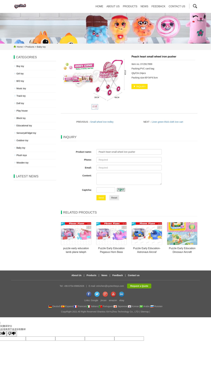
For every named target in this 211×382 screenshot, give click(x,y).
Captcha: (87, 190)
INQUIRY (139, 86)
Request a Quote (139, 286)
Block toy (21, 118)
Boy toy (20, 66)
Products (130, 6)
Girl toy (20, 73)
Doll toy (20, 103)
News (144, 6)
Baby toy (41, 47)
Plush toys (21, 155)
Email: (88, 167)
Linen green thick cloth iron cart (167, 122)
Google (94, 300)
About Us (76, 275)
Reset (114, 197)
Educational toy (24, 125)
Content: (87, 175)
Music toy (21, 88)
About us (113, 6)
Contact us (177, 6)
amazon (113, 300)
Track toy (21, 96)
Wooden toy (22, 162)
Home (99, 6)
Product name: (84, 152)
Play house (22, 110)
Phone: (88, 159)
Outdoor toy (22, 140)
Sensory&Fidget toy (26, 133)
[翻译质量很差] (12, 333)
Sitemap (145, 311)
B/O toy (20, 81)
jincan (103, 300)
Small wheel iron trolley (102, 122)
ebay (121, 300)
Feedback (158, 6)
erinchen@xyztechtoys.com (110, 286)
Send (101, 197)
